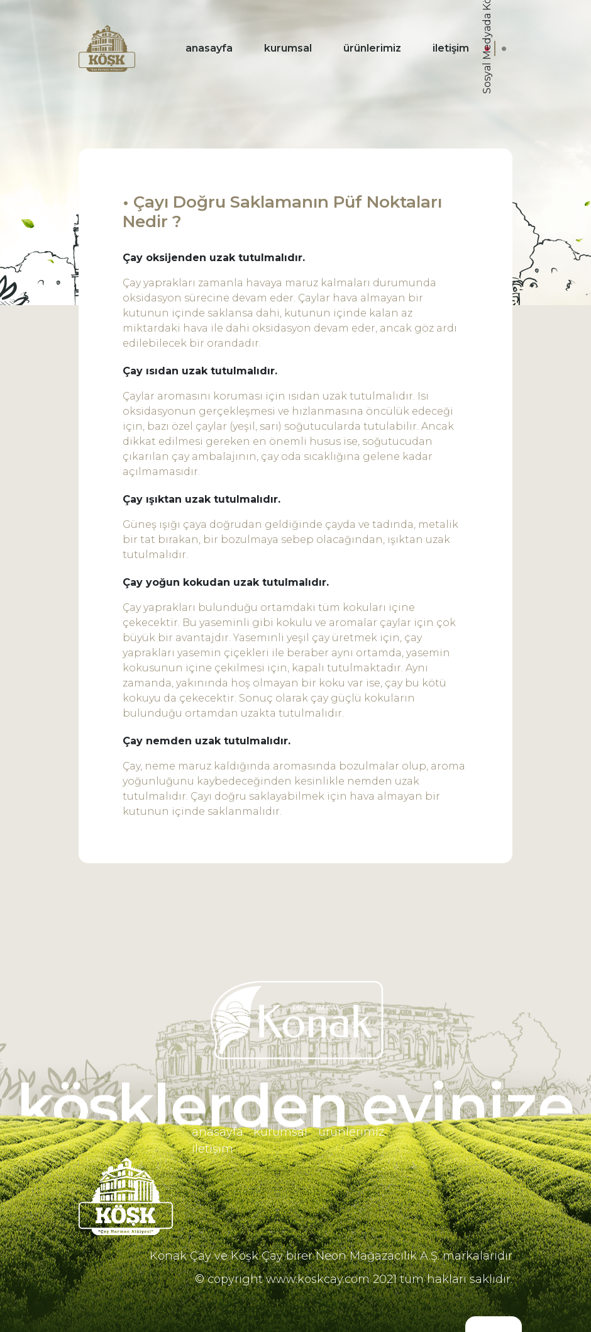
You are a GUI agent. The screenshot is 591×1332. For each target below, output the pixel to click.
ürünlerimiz (372, 48)
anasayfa (209, 48)
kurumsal (288, 48)
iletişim (451, 48)
